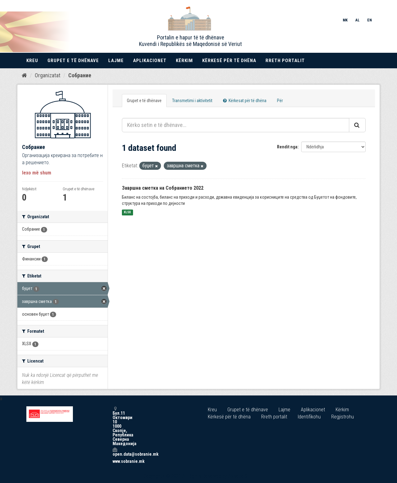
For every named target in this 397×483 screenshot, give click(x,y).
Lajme (116, 60)
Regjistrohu (342, 417)
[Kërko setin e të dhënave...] (235, 125)
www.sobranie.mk (115, 461)
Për (280, 100)
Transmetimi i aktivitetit (192, 100)
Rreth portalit (285, 60)
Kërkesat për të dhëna (244, 100)
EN (369, 20)
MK (345, 20)
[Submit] (357, 125)
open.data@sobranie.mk (115, 451)
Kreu (32, 60)
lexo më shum (36, 173)
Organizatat (47, 75)
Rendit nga (287, 146)
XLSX (127, 212)
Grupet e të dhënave (73, 60)
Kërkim (184, 60)
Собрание (79, 75)
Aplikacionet (150, 60)
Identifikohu (309, 417)
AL (357, 20)
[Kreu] (24, 75)
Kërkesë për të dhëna (229, 60)
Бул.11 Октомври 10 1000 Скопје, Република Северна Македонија (115, 426)
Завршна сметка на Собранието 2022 (162, 188)
